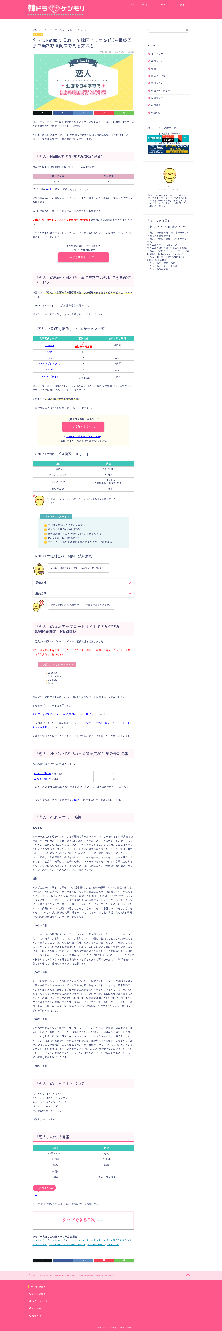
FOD (49, 352)
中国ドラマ (167, 4)
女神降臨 (122, 1240)
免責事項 (36, 1316)
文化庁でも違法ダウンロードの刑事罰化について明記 (62, 714)
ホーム (131, 4)
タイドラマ (186, 4)
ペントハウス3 (76, 1240)
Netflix (49, 369)
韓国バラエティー (160, 90)
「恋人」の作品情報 (157, 269)
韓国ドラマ (148, 4)
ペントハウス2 (57, 1240)
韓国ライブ (157, 98)
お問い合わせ (38, 1294)
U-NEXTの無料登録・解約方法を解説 (167, 248)
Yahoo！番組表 (42, 773)
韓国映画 (156, 112)
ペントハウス (40, 1240)
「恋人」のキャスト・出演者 (162, 266)
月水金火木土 (93, 1240)
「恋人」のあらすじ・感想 (161, 263)
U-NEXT (49, 345)
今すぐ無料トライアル (83, 257)
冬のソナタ (113, 1244)
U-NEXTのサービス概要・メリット (165, 245)
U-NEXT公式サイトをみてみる (83, 436)
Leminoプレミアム (49, 363)
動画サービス (158, 76)
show (100, 1220)
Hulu (49, 358)
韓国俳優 (156, 105)
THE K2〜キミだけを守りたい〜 (67, 1244)
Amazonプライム (49, 376)
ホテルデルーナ (96, 1244)
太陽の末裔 (109, 1240)
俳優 (153, 68)
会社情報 (36, 1308)
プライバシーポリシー (43, 1301)
